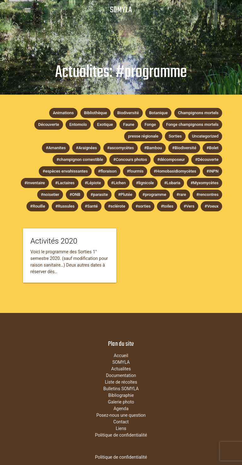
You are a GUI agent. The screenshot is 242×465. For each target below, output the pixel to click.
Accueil (121, 355)
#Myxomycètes (205, 182)
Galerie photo (121, 401)
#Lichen (118, 182)
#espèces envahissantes (65, 171)
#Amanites (56, 147)
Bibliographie (121, 395)
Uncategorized (205, 136)
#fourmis (135, 171)
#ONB (75, 194)
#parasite (99, 194)
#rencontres (207, 194)
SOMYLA (121, 10)
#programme (154, 194)
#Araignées (86, 147)
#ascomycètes (120, 147)
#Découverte (206, 159)
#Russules (65, 206)
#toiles (167, 206)
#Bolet (212, 147)
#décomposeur (171, 159)
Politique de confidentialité (121, 435)
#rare (181, 194)
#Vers (189, 206)
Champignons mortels (198, 112)
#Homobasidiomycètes (175, 171)
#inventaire (35, 182)
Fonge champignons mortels (192, 124)
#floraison (107, 171)
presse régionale (143, 136)
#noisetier (50, 194)
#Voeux (211, 206)
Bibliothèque (95, 112)
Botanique (158, 112)
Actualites (121, 368)
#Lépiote (93, 182)
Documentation (121, 375)
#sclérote (116, 206)
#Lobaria (172, 182)
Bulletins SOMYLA (121, 388)
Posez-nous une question (121, 415)
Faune (128, 124)
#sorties (143, 206)
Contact (121, 421)
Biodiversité (128, 112)
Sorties (175, 136)
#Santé (91, 206)
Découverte (48, 124)
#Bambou (153, 147)
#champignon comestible (79, 159)
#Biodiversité (184, 147)
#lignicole (145, 182)
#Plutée (125, 194)
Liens (121, 428)
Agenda (121, 408)
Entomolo (78, 124)
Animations (63, 112)
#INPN (212, 171)
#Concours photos (130, 159)
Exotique (105, 124)
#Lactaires (64, 182)
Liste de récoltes (121, 382)
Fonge (150, 124)
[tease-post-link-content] (70, 255)
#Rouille (37, 206)
